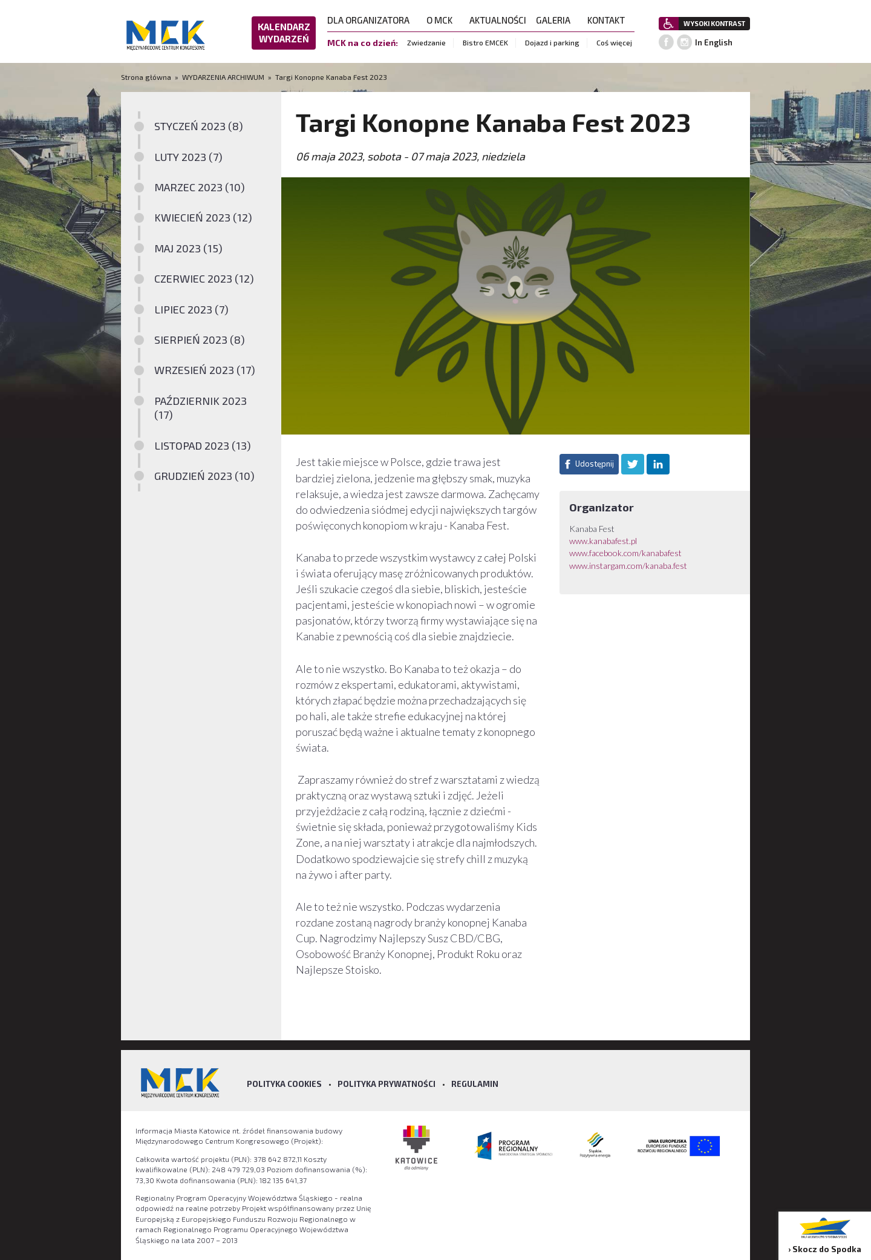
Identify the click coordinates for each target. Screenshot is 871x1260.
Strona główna (147, 77)
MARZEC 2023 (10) (199, 187)
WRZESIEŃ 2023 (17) (204, 369)
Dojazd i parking (552, 42)
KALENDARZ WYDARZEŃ (284, 32)
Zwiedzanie (426, 42)
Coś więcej (614, 42)
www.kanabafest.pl (603, 541)
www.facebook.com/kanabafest (625, 553)
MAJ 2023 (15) (188, 248)
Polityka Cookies (284, 1084)
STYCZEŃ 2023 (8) (198, 126)
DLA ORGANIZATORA (372, 20)
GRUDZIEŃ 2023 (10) (204, 475)
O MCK (443, 20)
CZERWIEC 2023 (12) (204, 278)
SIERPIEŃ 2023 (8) (199, 339)
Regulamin (474, 1084)
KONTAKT (609, 20)
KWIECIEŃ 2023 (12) (203, 217)
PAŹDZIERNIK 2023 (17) (200, 407)
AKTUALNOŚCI (497, 20)
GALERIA (557, 20)
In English (713, 42)
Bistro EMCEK (485, 42)
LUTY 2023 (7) (188, 156)
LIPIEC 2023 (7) (191, 309)
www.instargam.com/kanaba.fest (628, 565)
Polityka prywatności (387, 1084)
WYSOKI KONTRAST (714, 23)
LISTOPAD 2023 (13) (202, 445)
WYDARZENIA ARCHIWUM (223, 77)
